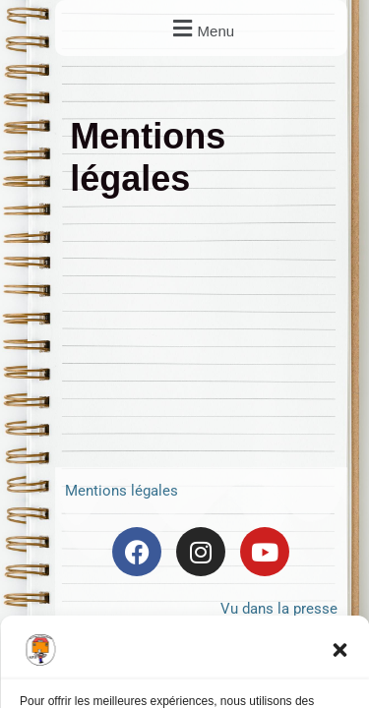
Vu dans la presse (279, 609)
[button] (339, 650)
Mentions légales (121, 491)
